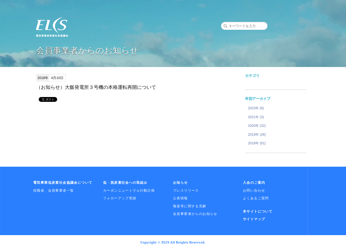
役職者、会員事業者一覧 (53, 190)
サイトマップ (254, 219)
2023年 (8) (256, 108)
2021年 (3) (256, 117)
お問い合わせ (254, 190)
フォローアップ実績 (119, 198)
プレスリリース (186, 190)
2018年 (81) (257, 143)
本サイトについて (257, 211)
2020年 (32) (257, 126)
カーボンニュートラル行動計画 (129, 190)
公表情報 (180, 198)
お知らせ (180, 182)
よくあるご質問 (256, 198)
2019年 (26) (257, 134)
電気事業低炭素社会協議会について (62, 182)
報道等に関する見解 (189, 206)
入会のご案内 (254, 182)
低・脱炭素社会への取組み (125, 182)
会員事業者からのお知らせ (195, 214)
